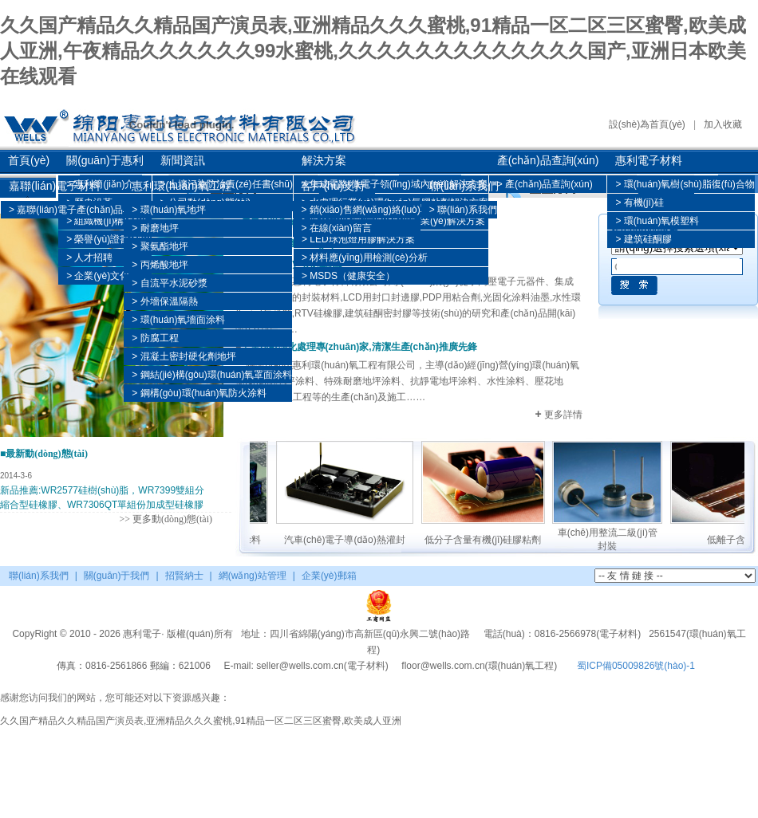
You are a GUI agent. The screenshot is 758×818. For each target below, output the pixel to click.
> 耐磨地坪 (155, 228)
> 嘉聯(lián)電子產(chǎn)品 (66, 209)
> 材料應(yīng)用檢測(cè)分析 (365, 257)
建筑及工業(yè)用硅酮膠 (292, 263)
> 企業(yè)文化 (97, 275)
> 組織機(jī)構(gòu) (106, 220)
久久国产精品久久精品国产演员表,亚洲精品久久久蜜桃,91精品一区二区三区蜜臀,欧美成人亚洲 (200, 720)
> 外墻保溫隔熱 (164, 301)
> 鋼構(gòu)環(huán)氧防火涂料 (199, 393)
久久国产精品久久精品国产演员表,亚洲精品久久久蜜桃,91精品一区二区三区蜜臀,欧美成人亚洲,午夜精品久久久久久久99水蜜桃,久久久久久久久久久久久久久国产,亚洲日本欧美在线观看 (373, 50)
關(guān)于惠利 (104, 160)
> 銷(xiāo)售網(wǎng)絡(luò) (360, 209)
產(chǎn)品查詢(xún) (548, 160)
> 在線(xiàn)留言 (336, 228)
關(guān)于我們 (117, 575)
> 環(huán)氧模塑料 (657, 220)
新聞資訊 (182, 160)
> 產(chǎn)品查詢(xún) (545, 184)
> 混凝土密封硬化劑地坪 (183, 356)
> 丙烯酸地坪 (160, 264)
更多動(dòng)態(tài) (172, 519)
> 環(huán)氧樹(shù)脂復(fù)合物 (684, 184)
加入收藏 (723, 124)
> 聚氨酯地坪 (160, 246)
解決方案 (324, 160)
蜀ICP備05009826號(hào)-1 (636, 665)
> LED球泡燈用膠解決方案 (358, 239)
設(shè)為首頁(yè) (647, 124)
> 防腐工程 (155, 338)
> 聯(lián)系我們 (463, 209)
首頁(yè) (28, 160)
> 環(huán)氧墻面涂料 (178, 319)
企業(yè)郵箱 (329, 575)
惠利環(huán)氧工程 (181, 185)
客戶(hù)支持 (333, 185)
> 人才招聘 (89, 257)
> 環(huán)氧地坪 (169, 209)
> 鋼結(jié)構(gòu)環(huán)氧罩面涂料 (212, 374)
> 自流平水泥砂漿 (169, 283)
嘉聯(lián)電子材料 (55, 185)
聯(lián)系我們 (464, 185)
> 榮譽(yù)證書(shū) (108, 239)
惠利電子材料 (648, 160)
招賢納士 (184, 575)
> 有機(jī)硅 (639, 202)
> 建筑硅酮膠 (643, 239)
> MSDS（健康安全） (348, 275)
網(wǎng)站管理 (252, 575)
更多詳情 (558, 414)
